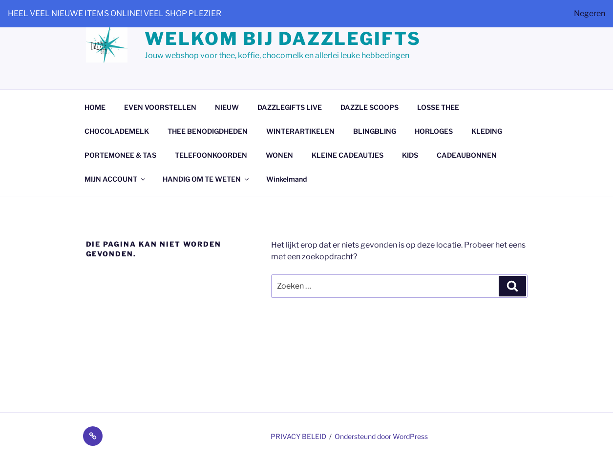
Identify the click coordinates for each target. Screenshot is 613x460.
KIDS (410, 155)
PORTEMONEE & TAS (120, 155)
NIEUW (227, 107)
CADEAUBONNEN (467, 155)
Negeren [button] (589, 13)
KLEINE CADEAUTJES (347, 155)
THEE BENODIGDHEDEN (208, 131)
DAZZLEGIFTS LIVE (289, 107)
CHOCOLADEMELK (117, 131)
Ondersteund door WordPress (381, 436)
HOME (95, 107)
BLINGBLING (374, 131)
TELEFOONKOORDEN (211, 155)
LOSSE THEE (438, 107)
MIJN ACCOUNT (116, 179)
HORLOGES (434, 131)
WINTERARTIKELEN (300, 131)
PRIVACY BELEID (298, 436)
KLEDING (486, 131)
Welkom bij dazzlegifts (283, 38)
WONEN (279, 155)
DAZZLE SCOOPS (369, 107)
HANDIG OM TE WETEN (206, 179)
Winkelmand (286, 179)
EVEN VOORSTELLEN (160, 107)
